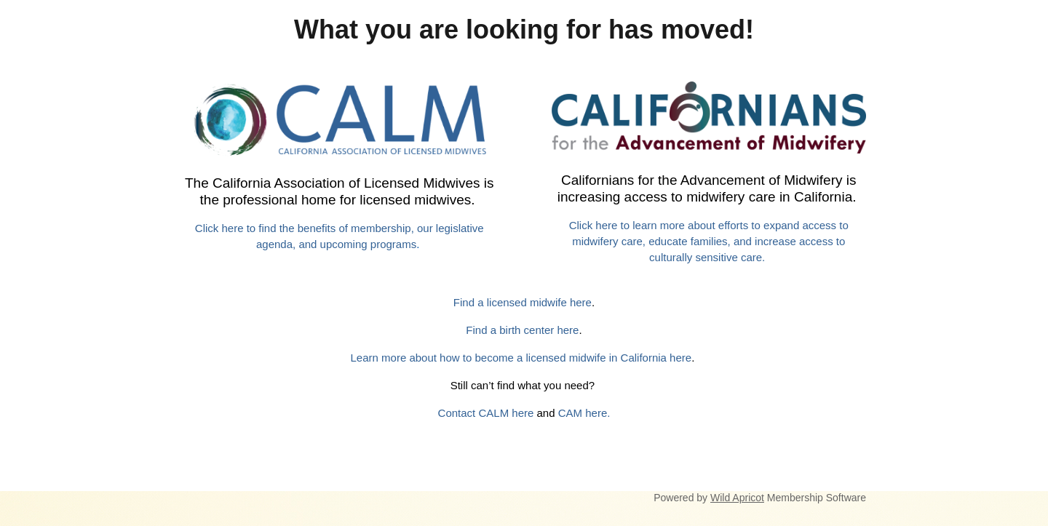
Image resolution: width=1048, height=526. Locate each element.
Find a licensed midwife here (522, 302)
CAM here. (584, 413)
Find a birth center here (522, 330)
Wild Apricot (737, 497)
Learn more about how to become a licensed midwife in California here (521, 357)
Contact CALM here (486, 413)
